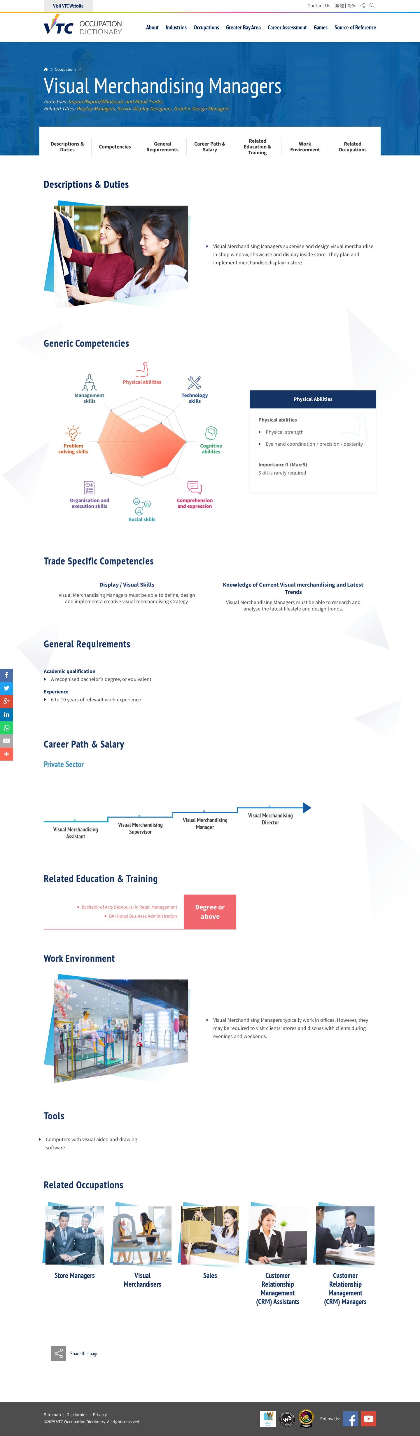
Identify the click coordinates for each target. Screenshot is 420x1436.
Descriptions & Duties (67, 147)
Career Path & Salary (209, 147)
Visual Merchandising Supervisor (140, 836)
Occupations (65, 69)
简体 (351, 6)
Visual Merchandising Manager (205, 832)
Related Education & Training (257, 146)
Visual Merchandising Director (270, 827)
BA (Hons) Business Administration (143, 924)
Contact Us (318, 6)
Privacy (100, 1415)
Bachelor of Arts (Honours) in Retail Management (129, 915)
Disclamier (76, 1415)
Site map (52, 1415)
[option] (74, 1251)
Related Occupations (353, 147)
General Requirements (162, 147)
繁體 (339, 6)
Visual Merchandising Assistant (75, 841)
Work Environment (305, 147)
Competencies (115, 147)
